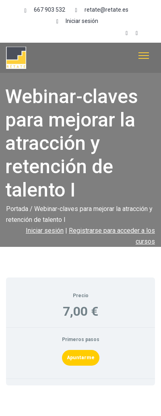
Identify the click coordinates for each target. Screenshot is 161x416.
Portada (17, 209)
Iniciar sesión (82, 21)
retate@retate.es (106, 9)
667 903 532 (49, 9)
